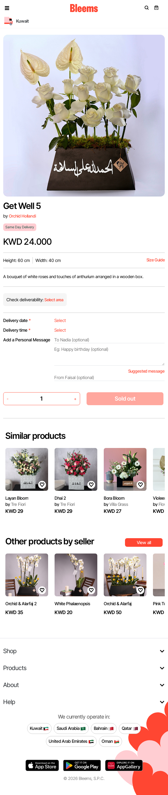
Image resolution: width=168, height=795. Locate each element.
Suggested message (146, 371)
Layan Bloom (16, 498)
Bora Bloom (114, 498)
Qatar (130, 728)
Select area (53, 299)
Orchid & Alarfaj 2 (21, 603)
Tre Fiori (15, 504)
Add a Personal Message (26, 339)
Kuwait (39, 728)
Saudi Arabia (71, 728)
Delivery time (17, 330)
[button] (7, 8)
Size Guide (155, 259)
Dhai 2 (60, 498)
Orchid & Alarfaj (117, 603)
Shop (10, 650)
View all (144, 542)
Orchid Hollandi (22, 216)
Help (9, 701)
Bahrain (104, 728)
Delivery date (17, 320)
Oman (110, 741)
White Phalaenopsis (72, 603)
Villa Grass (116, 504)
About (11, 684)
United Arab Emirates (71, 741)
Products (15, 667)
